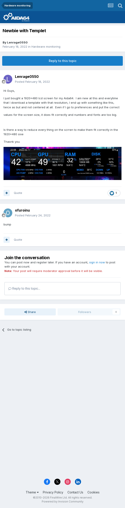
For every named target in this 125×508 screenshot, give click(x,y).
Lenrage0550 (17, 42)
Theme (32, 492)
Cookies (93, 492)
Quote (18, 193)
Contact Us (75, 492)
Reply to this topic (62, 61)
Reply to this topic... (24, 288)
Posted (32, 81)
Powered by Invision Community (62, 501)
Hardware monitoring (45, 46)
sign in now (97, 262)
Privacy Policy (53, 492)
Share (30, 312)
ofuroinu (22, 210)
